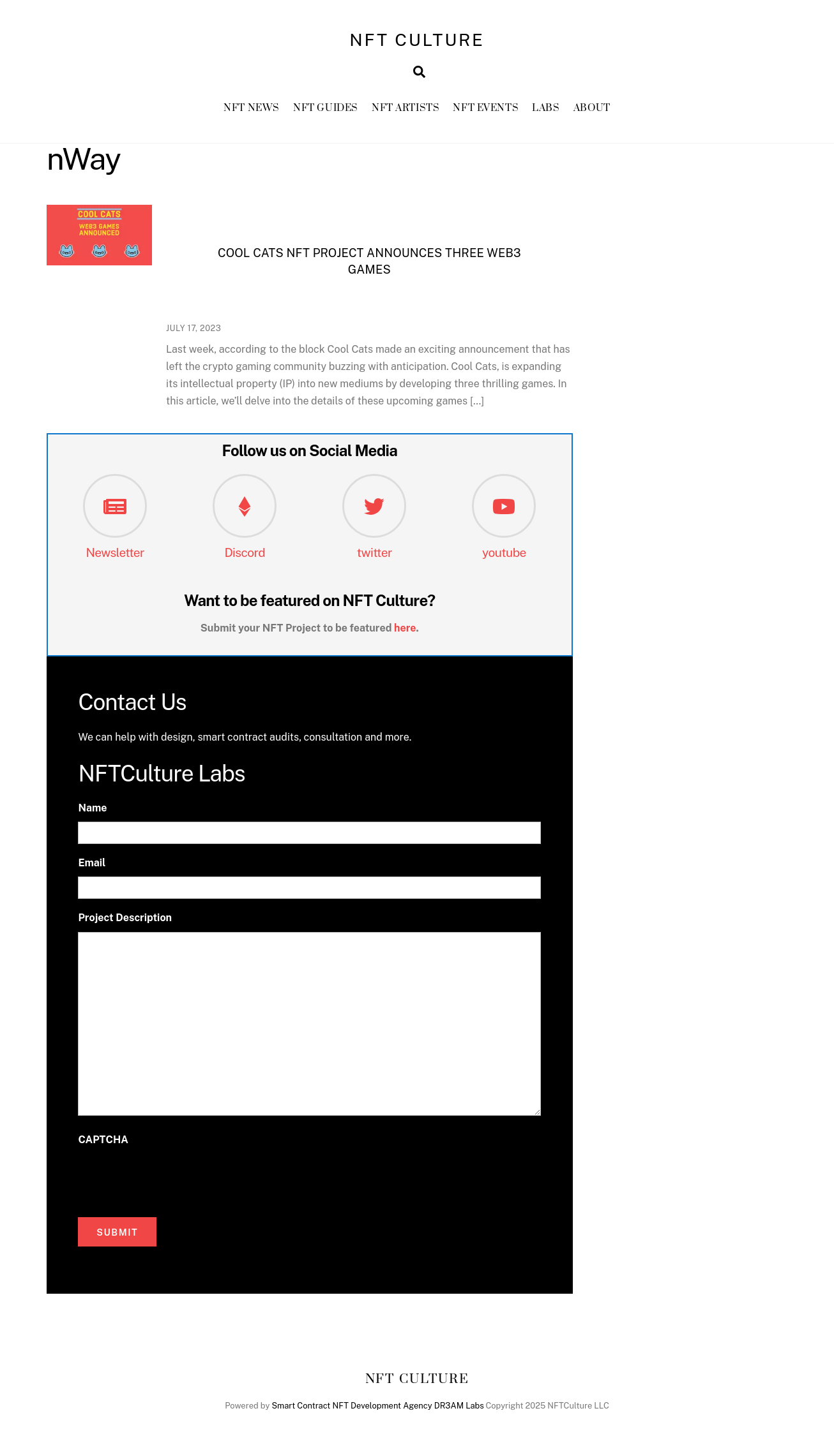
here (405, 628)
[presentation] (175, 1178)
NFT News (252, 108)
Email (91, 863)
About (591, 108)
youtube (504, 552)
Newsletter (115, 552)
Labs (545, 108)
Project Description (125, 918)
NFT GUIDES (325, 108)
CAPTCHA (103, 1140)
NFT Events (486, 108)
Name (92, 808)
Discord (244, 552)
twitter (374, 552)
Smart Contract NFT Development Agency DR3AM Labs (377, 1405)
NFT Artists (405, 108)
